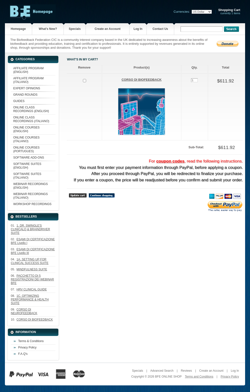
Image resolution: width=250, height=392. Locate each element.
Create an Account (108, 29)
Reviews (186, 370)
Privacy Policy (27, 347)
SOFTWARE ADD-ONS (28, 157)
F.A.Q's (22, 354)
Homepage (18, 29)
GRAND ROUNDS (25, 94)
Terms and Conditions (199, 376)
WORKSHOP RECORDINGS (32, 204)
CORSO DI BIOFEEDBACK (141, 79)
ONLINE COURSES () (26, 129)
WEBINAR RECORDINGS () (30, 185)
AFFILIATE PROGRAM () (28, 70)
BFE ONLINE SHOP (168, 376)
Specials (75, 29)
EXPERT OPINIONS (26, 88)
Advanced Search (161, 370)
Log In (137, 29)
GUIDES (19, 101)
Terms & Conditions (31, 341)
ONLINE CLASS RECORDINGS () (31, 109)
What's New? (48, 29)
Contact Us (160, 29)
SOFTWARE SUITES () (27, 165)
